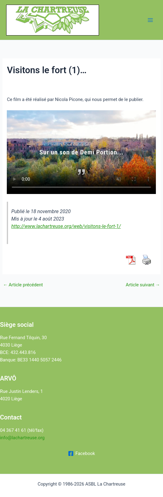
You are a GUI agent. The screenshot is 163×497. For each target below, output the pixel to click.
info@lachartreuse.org (22, 437)
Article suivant (143, 285)
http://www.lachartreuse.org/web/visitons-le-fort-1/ (66, 226)
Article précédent (23, 285)
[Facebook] (81, 453)
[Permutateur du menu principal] (150, 20)
